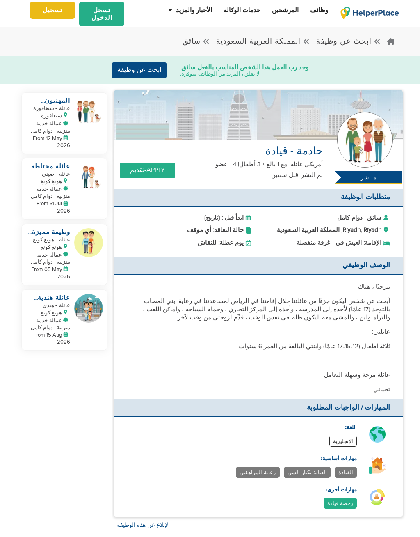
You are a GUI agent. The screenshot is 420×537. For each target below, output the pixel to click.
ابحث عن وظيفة (348, 41)
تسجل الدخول (101, 14)
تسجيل (52, 10)
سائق (196, 41)
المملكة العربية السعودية (263, 41)
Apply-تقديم (147, 170)
